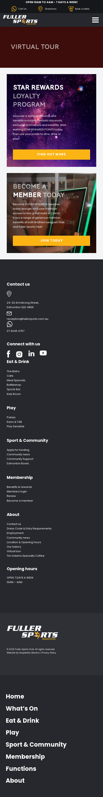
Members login (17, 491)
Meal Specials (16, 380)
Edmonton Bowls (18, 463)
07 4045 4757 (15, 331)
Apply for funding (18, 450)
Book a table (82, 8)
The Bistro (13, 371)
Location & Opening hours (24, 542)
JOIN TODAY (51, 240)
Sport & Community (27, 440)
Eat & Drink (18, 361)
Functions (21, 769)
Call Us (22, 8)
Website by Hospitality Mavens (23, 652)
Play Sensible (15, 426)
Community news (18, 454)
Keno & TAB (14, 422)
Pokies (11, 417)
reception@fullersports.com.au (27, 319)
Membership (20, 477)
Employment (15, 533)
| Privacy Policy (48, 652)
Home (15, 696)
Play (11, 408)
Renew (11, 496)
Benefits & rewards (19, 487)
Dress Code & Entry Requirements (29, 528)
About (13, 514)
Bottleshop (14, 385)
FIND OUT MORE (51, 154)
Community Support (20, 459)
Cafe (10, 376)
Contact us (14, 524)
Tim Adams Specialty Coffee (25, 556)
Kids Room (14, 394)
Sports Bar (13, 389)
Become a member (20, 501)
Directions (51, 8)
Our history (14, 547)
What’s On (22, 708)
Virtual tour (14, 551)
